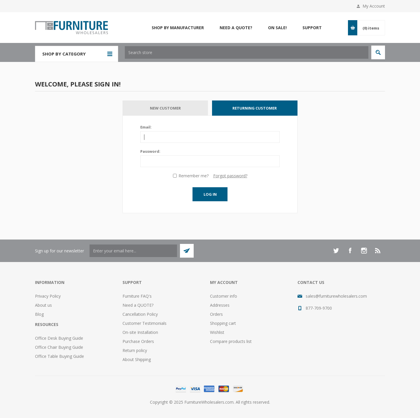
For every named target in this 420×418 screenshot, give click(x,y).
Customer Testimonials (145, 323)
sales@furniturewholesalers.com (336, 296)
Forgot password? (230, 175)
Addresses (220, 305)
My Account (374, 6)
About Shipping (137, 359)
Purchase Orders (138, 341)
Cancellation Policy (140, 314)
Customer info (223, 296)
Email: (146, 127)
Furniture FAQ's (137, 296)
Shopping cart (223, 323)
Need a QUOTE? (138, 305)
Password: (150, 151)
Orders (216, 314)
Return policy (135, 350)
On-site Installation (140, 332)
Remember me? (193, 175)
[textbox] (246, 52)
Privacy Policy (48, 296)
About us (43, 305)
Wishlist (217, 332)
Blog (39, 314)
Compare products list (231, 341)
